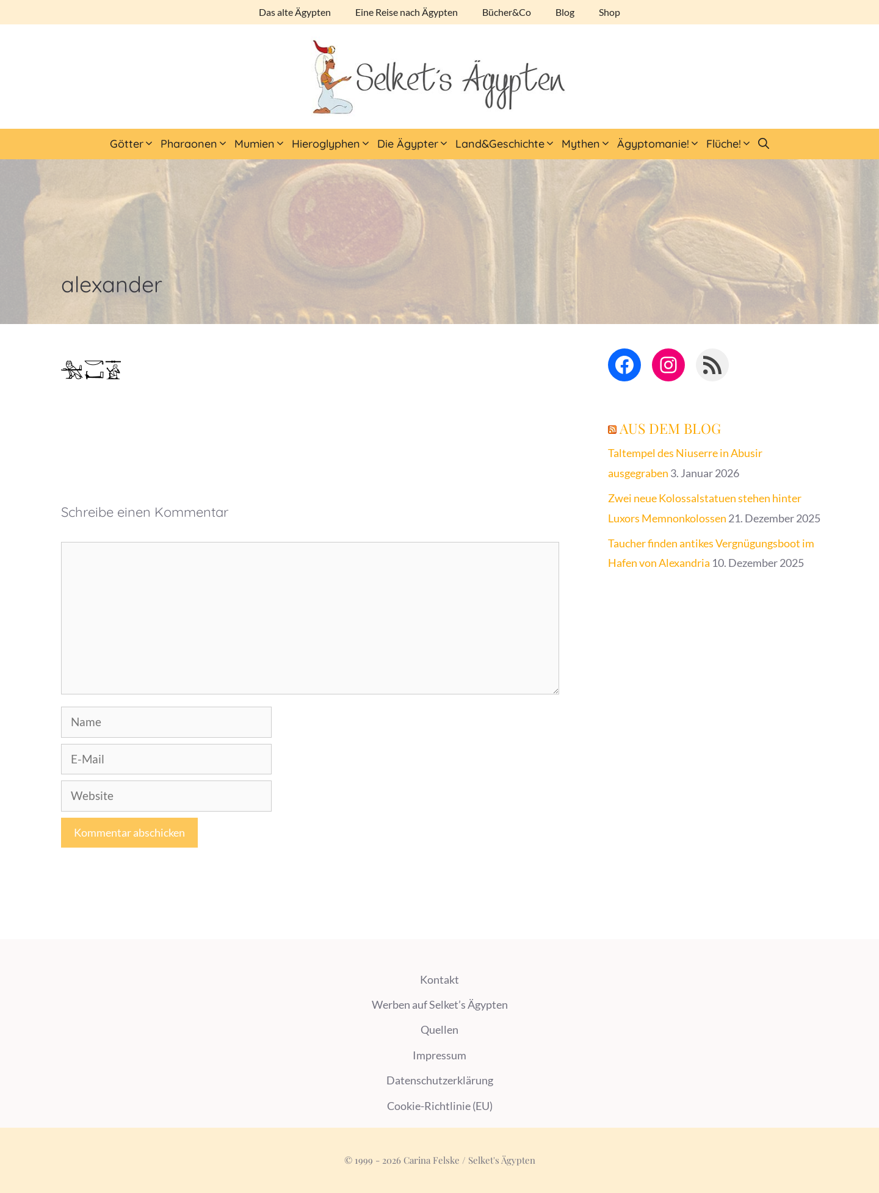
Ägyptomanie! (660, 144)
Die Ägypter (414, 144)
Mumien (261, 144)
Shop (609, 12)
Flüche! (730, 144)
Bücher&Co (506, 12)
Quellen (439, 1029)
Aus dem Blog (670, 428)
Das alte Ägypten (295, 12)
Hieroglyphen (333, 144)
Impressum (439, 1055)
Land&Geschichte (507, 144)
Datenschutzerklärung (439, 1080)
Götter (133, 144)
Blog (564, 12)
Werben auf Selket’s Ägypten (440, 1004)
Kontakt (439, 979)
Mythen (588, 144)
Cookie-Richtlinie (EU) (440, 1105)
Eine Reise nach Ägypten (406, 12)
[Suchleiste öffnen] (763, 144)
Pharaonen (196, 144)
